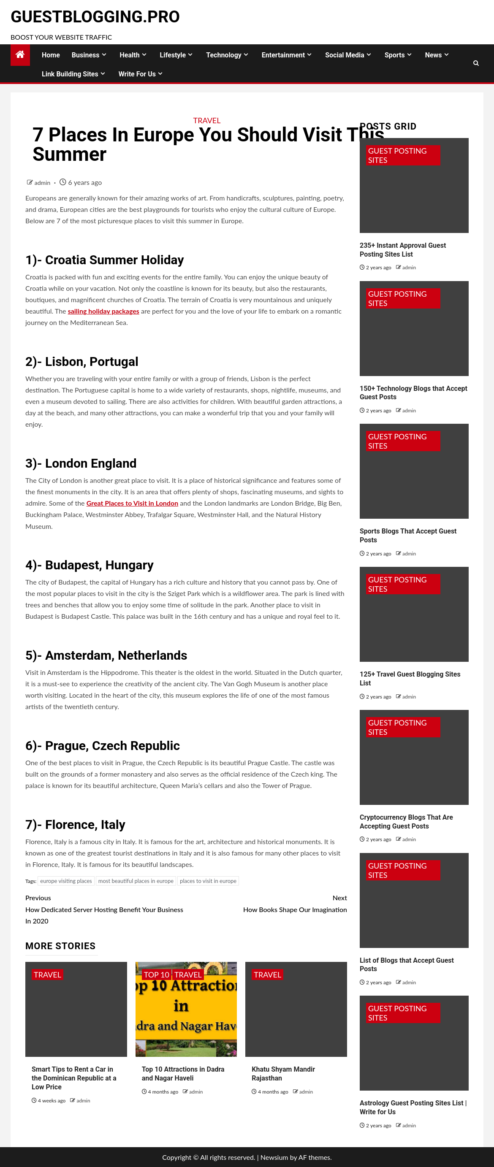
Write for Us (137, 74)
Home (51, 55)
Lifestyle (173, 55)
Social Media (344, 55)
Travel (207, 120)
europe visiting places (66, 880)
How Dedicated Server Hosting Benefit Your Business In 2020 (105, 908)
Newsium (274, 1157)
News (433, 55)
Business (86, 55)
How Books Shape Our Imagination (266, 902)
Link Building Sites (70, 74)
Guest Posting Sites (397, 155)
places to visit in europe (208, 880)
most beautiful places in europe (136, 880)
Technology (224, 55)
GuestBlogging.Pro (95, 17)
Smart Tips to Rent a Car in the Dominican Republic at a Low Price (74, 1078)
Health (130, 55)
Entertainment (283, 55)
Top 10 (156, 974)
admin (43, 182)
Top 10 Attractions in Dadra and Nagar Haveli (183, 1073)
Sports (395, 55)
